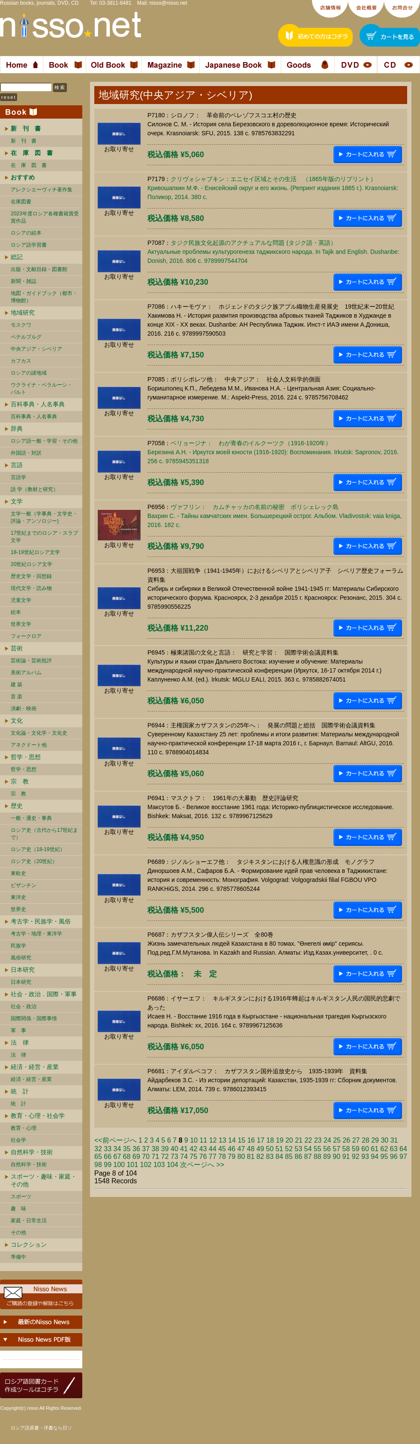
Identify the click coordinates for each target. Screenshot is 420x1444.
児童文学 (21, 600)
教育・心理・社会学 (38, 1115)
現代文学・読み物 (31, 588)
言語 (17, 464)
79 (232, 1156)
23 (318, 1140)
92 (356, 1156)
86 (298, 1156)
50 (270, 1148)
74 (184, 1156)
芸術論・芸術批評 (31, 661)
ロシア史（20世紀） (34, 861)
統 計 (20, 1091)
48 (251, 1148)
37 (146, 1148)
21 (299, 1140)
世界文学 (21, 624)
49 (260, 1148)
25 (337, 1140)
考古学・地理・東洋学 (36, 934)
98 (98, 1164)
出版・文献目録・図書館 (39, 269)
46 (232, 1148)
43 (203, 1148)
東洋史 (18, 897)
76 (203, 1156)
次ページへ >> (202, 1164)
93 (365, 1156)
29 (375, 1140)
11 (203, 1140)
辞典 (17, 428)
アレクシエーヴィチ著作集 (41, 190)
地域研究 (23, 312)
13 (222, 1140)
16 (251, 1140)
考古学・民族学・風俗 (41, 921)
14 (232, 1140)
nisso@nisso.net (168, 3)
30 (384, 1140)
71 (155, 1156)
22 (308, 1140)
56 (327, 1148)
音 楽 (16, 697)
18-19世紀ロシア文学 (35, 552)
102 (146, 1164)
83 (270, 1156)
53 (298, 1148)
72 (165, 1156)
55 (317, 1148)
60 (365, 1148)
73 (174, 1156)
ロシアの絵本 (26, 233)
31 (394, 1140)
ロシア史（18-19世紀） (38, 849)
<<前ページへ (115, 1140)
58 (346, 1148)
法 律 (20, 1042)
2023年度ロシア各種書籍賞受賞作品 (45, 217)
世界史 (18, 909)
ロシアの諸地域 (29, 373)
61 (374, 1148)
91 (346, 1156)
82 (260, 1156)
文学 (17, 501)
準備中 (18, 1257)
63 (394, 1148)
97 (403, 1156)
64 (403, 1148)
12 (213, 1140)
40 (174, 1148)
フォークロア (26, 636)
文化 (17, 720)
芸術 (17, 648)
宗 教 (20, 781)
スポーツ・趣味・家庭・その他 (44, 1180)
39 (165, 1148)
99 (107, 1164)
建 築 (16, 685)
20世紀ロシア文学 (31, 564)
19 (280, 1140)
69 (136, 1156)
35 (127, 1148)
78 (222, 1156)
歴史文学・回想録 (31, 576)
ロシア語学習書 (29, 245)
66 (107, 1156)
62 (384, 1148)
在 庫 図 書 (29, 165)
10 (194, 1140)
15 (242, 1140)
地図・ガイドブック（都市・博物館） (44, 297)
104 (172, 1164)
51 (279, 1148)
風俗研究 (21, 958)
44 (212, 1148)
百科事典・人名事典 (38, 404)
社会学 (18, 1140)
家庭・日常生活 (29, 1221)
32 (98, 1148)
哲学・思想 (26, 756)
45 (222, 1148)
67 (117, 1156)
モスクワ (21, 325)
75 (194, 1156)
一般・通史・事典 (31, 818)
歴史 (17, 805)
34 (117, 1148)
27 (356, 1140)
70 (146, 1156)
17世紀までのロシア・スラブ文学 (44, 536)
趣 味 (18, 1209)
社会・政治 (23, 1006)
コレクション (29, 1244)
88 (317, 1156)
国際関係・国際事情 (34, 1018)
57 (336, 1148)
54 (308, 1148)
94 (374, 1156)
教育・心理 (23, 1128)
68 (127, 1156)
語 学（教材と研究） (34, 489)
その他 (18, 1233)
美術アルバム (26, 673)
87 (308, 1156)
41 (184, 1148)
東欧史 (18, 873)
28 (365, 1140)
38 (155, 1148)
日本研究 (23, 969)
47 (241, 1148)
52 (289, 1148)
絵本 (16, 612)
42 (194, 1148)
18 (270, 1140)
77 (212, 1156)
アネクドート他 (29, 745)
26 (346, 1140)
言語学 (18, 477)
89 (327, 1156)
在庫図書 (21, 202)
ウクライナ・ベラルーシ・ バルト (41, 388)
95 (384, 1156)
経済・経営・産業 (35, 1066)
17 (260, 1140)
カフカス (21, 361)
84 (279, 1156)
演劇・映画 (23, 709)
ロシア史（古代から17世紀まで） (44, 833)
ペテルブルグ (26, 337)
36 (136, 1148)
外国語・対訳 (26, 453)
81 (251, 1156)
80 (241, 1156)
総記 (17, 256)
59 (356, 1148)
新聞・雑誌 (23, 281)
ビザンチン (23, 885)
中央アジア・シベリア (36, 349)
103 (159, 1164)
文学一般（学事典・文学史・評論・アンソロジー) (44, 517)
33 (107, 1148)
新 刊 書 (23, 141)
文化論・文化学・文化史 (39, 733)
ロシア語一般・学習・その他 (44, 441)
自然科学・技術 (32, 1152)
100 (119, 1164)
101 (132, 1164)
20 (289, 1140)
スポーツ (21, 1197)
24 (327, 1140)
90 (336, 1156)
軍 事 (18, 1030)
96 (394, 1156)
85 (289, 1156)
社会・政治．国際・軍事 (44, 994)
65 (98, 1156)
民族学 (18, 946)
